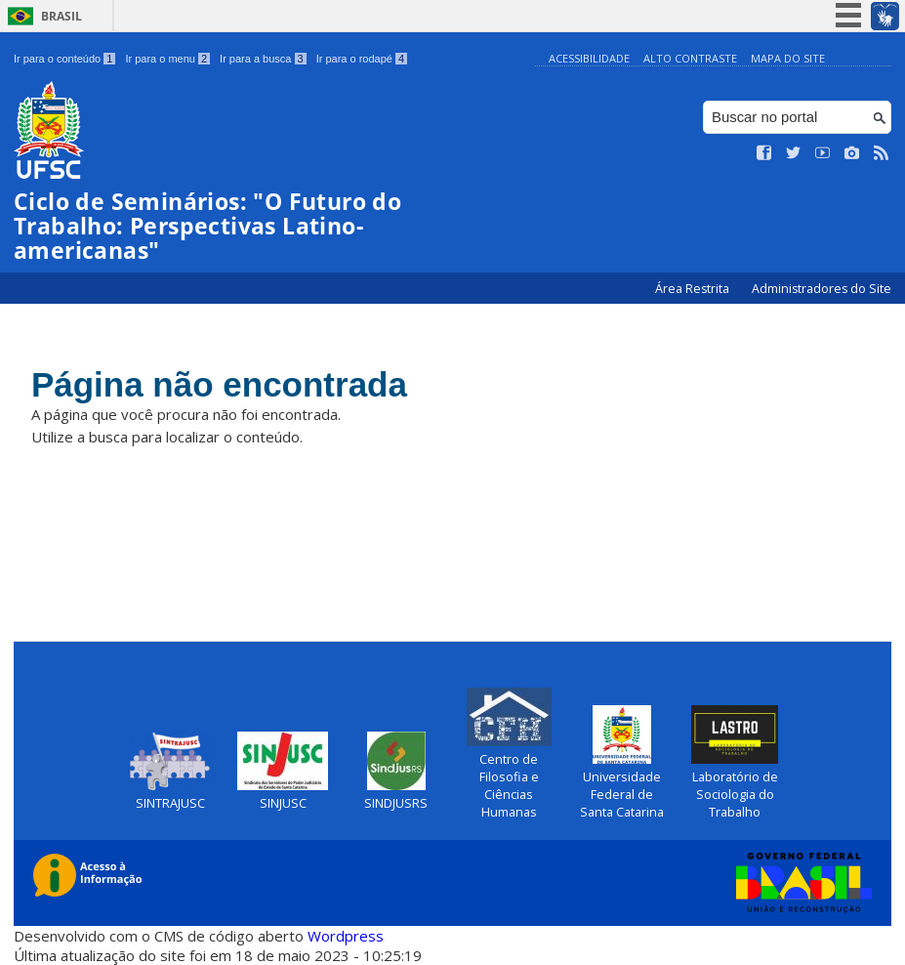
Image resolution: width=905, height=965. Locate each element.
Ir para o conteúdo (64, 58)
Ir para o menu (167, 58)
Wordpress (346, 935)
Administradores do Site (821, 288)
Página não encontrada (219, 384)
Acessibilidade (589, 58)
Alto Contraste (690, 58)
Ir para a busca (263, 58)
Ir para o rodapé (361, 58)
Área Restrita (693, 288)
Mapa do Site (788, 58)
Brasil (61, 16)
